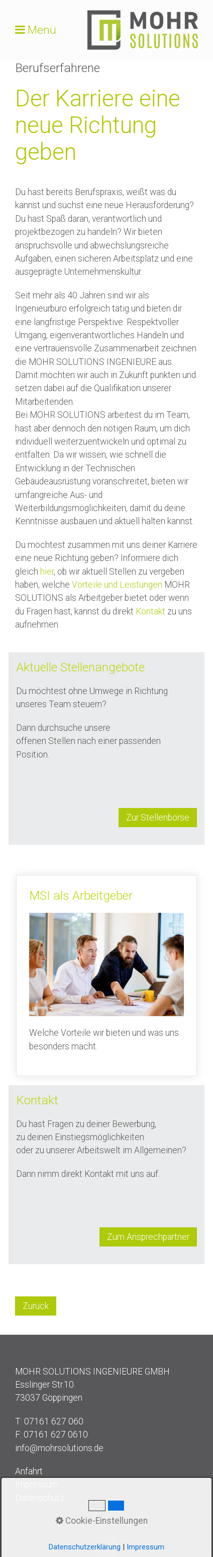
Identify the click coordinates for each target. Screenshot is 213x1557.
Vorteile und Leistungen (117, 585)
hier (47, 572)
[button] (158, 817)
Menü (42, 30)
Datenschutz (39, 1498)
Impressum (36, 1484)
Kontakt (150, 611)
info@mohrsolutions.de (59, 1448)
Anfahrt (29, 1471)
